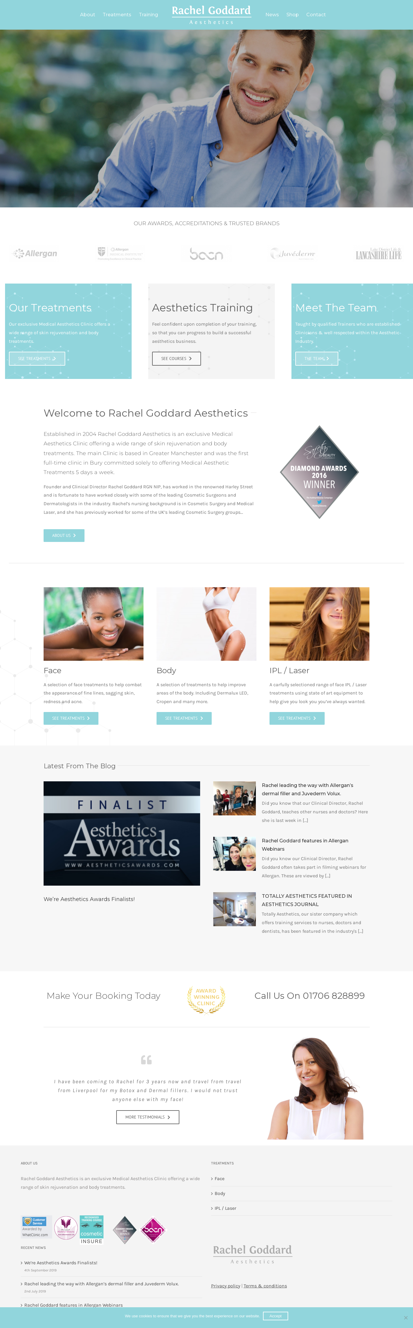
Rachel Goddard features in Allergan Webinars (73, 1305)
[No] (406, 1318)
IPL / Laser (225, 1208)
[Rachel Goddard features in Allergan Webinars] (234, 854)
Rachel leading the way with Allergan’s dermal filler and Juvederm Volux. (101, 1284)
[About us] (64, 535)
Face (219, 1178)
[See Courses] (147, 1114)
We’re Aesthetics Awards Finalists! (89, 899)
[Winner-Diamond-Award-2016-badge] (319, 424)
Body (220, 1193)
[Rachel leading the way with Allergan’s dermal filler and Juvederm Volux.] (234, 798)
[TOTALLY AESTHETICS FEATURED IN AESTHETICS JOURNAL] (234, 909)
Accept (276, 1316)
